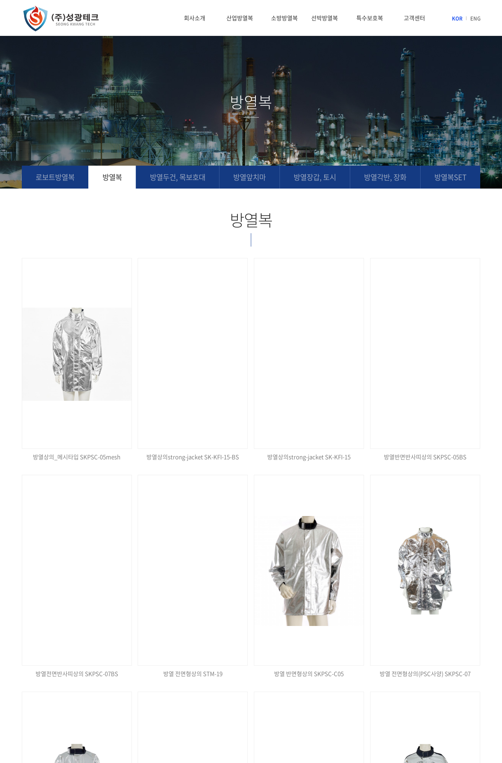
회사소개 (194, 18)
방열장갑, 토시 (315, 177)
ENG (475, 18)
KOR (457, 18)
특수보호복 (369, 18)
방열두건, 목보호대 (177, 177)
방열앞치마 (249, 177)
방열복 (112, 177)
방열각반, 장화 (385, 177)
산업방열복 (239, 18)
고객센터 (414, 18)
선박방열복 (324, 18)
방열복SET (450, 177)
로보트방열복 (55, 177)
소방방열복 (284, 18)
